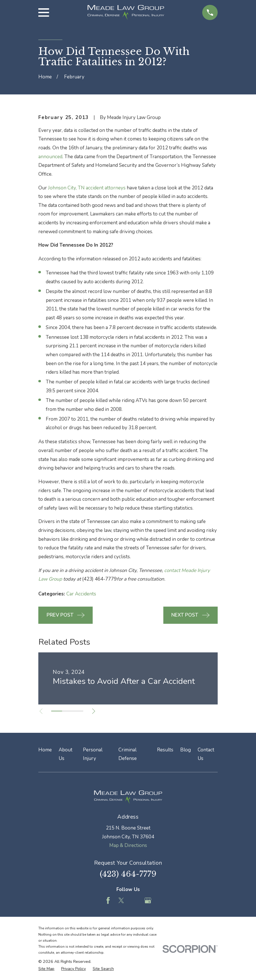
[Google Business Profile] (147, 900)
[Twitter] (121, 900)
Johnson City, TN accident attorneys (87, 188)
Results (165, 750)
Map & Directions (128, 845)
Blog (185, 750)
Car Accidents (81, 594)
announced (50, 156)
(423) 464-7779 (128, 874)
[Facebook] (108, 900)
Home (45, 750)
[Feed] (134, 900)
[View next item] (94, 711)
